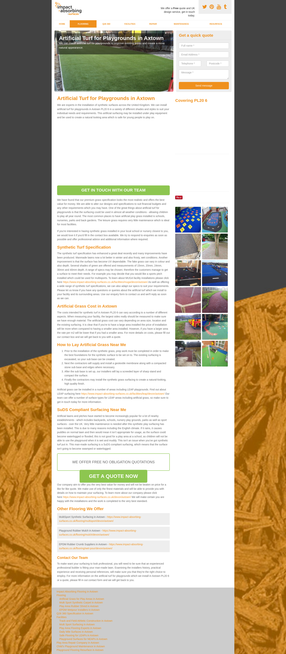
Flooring (83, 24)
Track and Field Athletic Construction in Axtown (85, 620)
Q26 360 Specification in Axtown (75, 613)
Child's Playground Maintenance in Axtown (81, 646)
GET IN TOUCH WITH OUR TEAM (113, 190)
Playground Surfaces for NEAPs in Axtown (83, 639)
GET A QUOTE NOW (113, 476)
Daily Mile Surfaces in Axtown (76, 631)
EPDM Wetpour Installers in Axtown (79, 609)
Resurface (216, 24)
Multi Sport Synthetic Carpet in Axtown (81, 602)
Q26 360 (106, 24)
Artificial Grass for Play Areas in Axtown (81, 598)
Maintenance (181, 24)
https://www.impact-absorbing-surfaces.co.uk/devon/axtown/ (97, 497)
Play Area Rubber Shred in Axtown (79, 606)
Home (62, 24)
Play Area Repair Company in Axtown (78, 642)
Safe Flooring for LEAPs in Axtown (78, 635)
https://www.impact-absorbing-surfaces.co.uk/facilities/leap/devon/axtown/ (122, 393)
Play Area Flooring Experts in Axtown (80, 628)
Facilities (129, 24)
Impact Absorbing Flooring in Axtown (77, 591)
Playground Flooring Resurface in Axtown (80, 650)
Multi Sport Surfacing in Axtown (77, 624)
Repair (153, 24)
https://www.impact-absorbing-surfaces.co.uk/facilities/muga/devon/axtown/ (105, 282)
